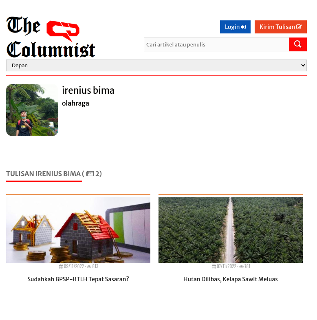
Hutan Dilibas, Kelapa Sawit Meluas (230, 279)
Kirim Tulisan (281, 27)
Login (235, 27)
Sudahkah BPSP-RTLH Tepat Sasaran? (78, 279)
